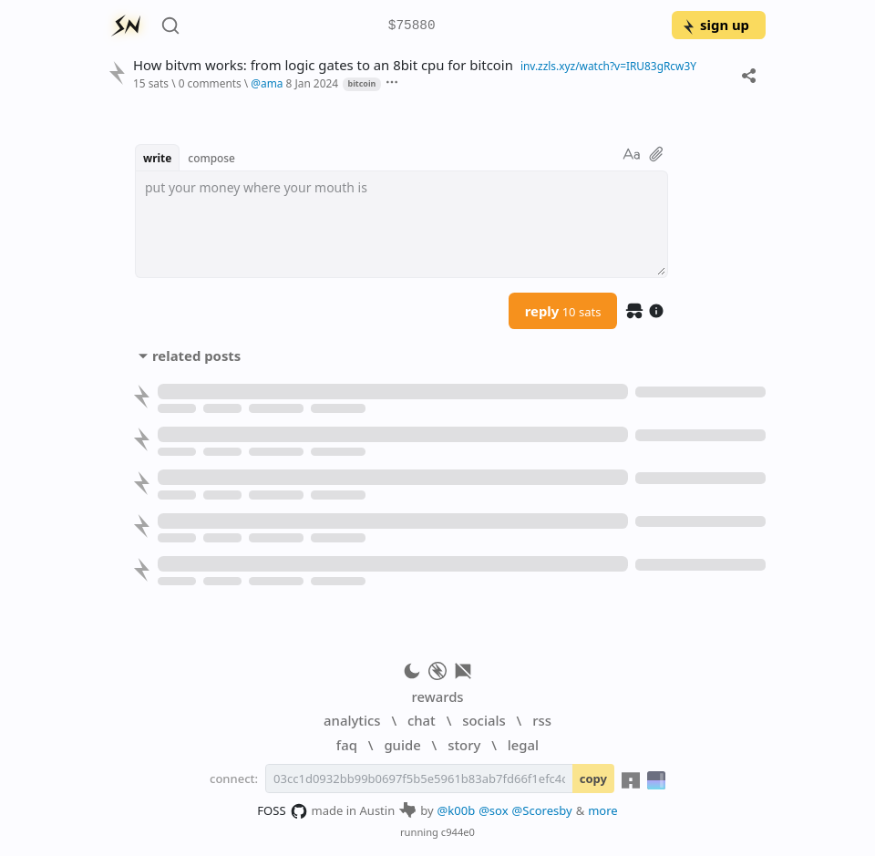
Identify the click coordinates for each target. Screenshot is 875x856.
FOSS (282, 811)
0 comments (210, 83)
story (464, 745)
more (603, 810)
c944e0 (458, 832)
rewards (437, 696)
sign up (715, 24)
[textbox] (401, 224)
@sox (493, 810)
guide (402, 745)
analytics (352, 720)
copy (593, 778)
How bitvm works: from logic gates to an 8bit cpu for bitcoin (323, 65)
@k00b (457, 810)
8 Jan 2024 (312, 83)
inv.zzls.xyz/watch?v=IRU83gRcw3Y (608, 65)
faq (346, 745)
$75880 (412, 26)
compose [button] (211, 157)
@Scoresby (542, 810)
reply (563, 311)
